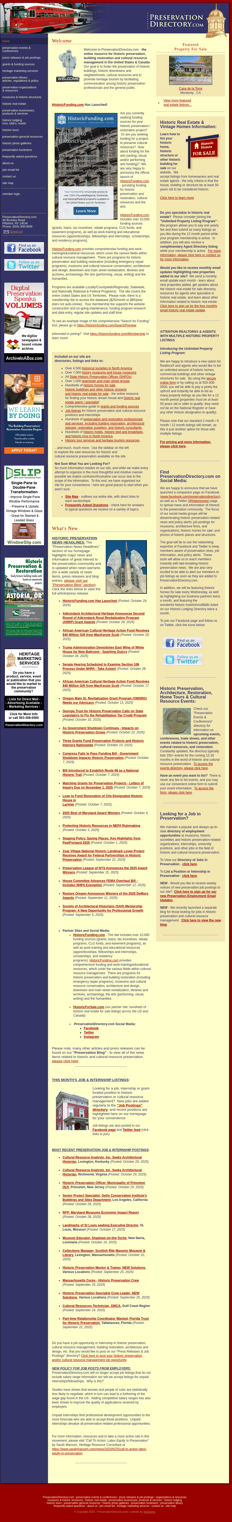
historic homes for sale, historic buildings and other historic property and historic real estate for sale (95, 389)
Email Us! (13, 231)
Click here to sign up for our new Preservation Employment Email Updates (188, 896)
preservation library (171, 1503)
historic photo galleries (16, 143)
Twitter (89, 1032)
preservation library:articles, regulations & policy (20, 79)
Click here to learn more (177, 198)
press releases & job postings (21, 57)
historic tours (10, 130)
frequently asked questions (19, 156)
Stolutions (149, 1511)
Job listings (73, 411)
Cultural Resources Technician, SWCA (92, 1306)
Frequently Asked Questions (86, 505)
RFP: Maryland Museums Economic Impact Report (101, 1212)
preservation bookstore (17, 149)
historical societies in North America (107, 368)
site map (8, 183)
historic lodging (173, 1500)
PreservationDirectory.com (58, 1497)
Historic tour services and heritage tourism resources (102, 440)
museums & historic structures (21, 97)
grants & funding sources (18, 64)
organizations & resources (171, 1497)
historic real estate (14, 103)
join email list (10, 169)
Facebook (91, 1028)
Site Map (71, 496)
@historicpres (198, 501)
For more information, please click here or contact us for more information (190, 255)
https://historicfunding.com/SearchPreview (106, 325)
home (6, 41)
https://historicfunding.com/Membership (117, 334)
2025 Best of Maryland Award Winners (91, 813)
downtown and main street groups (106, 381)
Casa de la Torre (190, 88)
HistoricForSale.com (88, 1007)
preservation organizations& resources (19, 89)
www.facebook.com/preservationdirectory (190, 496)
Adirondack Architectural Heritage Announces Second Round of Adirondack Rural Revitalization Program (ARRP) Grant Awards (104, 618)
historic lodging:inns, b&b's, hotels (14, 122)
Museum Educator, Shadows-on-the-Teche (94, 1238)
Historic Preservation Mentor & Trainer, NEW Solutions (104, 1268)
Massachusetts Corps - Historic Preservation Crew (101, 1280)
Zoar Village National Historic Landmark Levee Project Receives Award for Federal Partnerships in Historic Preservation (104, 855)
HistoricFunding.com (68, 105)
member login (11, 193)
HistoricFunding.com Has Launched (90, 601)
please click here (65, 1061)
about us (8, 163)
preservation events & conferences (16, 49)
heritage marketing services (20, 70)
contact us (9, 176)
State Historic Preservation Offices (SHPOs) (101, 377)
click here (189, 864)
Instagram (91, 1037)
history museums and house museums (109, 372)
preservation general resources (22, 136)
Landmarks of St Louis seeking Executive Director (100, 1225)
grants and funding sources (119, 406)
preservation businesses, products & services (18, 112)
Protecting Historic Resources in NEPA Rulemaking (101, 826)
